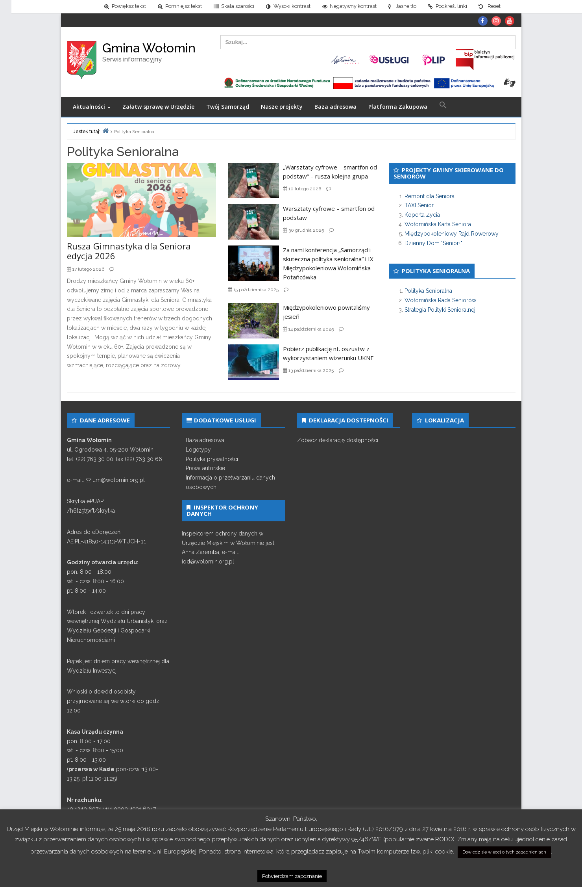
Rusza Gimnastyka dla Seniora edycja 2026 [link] (129, 251)
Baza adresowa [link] (335, 107)
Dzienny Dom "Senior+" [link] (433, 243)
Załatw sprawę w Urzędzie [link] (158, 107)
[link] (113, 6)
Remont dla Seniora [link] (430, 196)
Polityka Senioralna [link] (428, 291)
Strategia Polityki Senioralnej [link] (440, 310)
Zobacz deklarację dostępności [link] (337, 440)
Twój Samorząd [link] (227, 107)
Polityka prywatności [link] (212, 459)
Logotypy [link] (198, 449)
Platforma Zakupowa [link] (397, 107)
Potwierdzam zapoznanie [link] (292, 876)
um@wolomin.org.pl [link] (118, 480)
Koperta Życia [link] (422, 215)
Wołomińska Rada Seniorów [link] (440, 300)
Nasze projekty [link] (282, 107)
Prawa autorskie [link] (205, 468)
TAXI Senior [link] (419, 206)
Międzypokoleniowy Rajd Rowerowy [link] (452, 234)
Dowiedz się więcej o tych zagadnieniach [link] (504, 852)
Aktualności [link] (92, 107)
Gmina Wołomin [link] (149, 48)
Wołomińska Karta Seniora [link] (438, 224)
